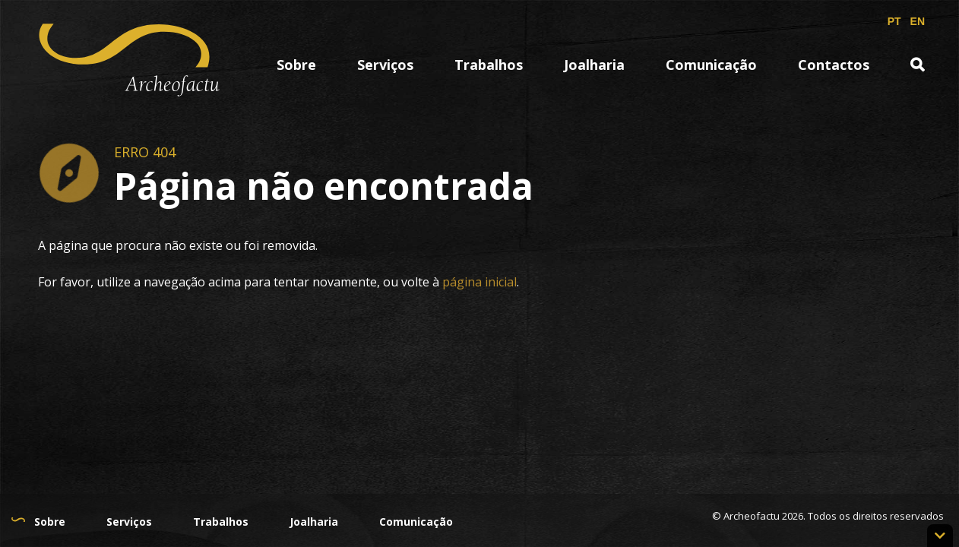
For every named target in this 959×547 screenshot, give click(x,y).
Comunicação (711, 64)
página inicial (479, 282)
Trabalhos (488, 64)
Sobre (296, 64)
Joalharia (594, 64)
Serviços (385, 64)
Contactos (833, 64)
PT (894, 21)
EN (917, 21)
